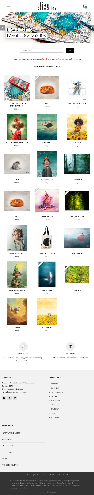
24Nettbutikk (51, 492)
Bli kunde (55, 388)
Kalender (6, 439)
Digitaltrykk (8, 446)
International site (11, 433)
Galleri (54, 396)
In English (55, 405)
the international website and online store (65, 59)
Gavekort (55, 409)
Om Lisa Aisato (57, 392)
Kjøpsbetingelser (39, 475)
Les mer (68, 485)
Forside (54, 384)
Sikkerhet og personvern (58, 475)
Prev (2, 27)
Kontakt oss (56, 417)
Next (91, 27)
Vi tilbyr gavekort (59, 358)
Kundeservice (56, 401)
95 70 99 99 (13, 386)
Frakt (28, 475)
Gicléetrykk (7, 452)
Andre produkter (10, 465)
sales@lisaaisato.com (15, 389)
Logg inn (54, 413)
